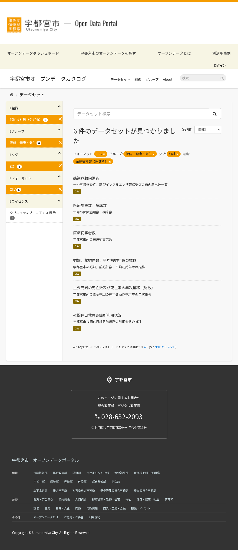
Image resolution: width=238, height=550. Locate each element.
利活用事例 (221, 53)
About (167, 79)
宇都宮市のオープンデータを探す (108, 53)
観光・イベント (141, 508)
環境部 (54, 481)
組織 (138, 79)
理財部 (77, 473)
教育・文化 (63, 508)
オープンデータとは (174, 53)
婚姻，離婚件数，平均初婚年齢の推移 (104, 260)
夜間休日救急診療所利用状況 (97, 315)
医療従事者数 (84, 232)
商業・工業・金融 (114, 508)
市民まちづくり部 (97, 473)
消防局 (116, 481)
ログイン (220, 65)
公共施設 (64, 499)
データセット (120, 79)
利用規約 (94, 517)
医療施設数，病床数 (90, 205)
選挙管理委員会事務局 (114, 490)
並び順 (187, 129)
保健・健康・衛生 (148, 499)
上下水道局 (40, 490)
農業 (47, 508)
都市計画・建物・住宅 (106, 499)
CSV (77, 191)
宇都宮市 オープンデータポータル (45, 460)
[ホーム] (12, 94)
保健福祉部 (121, 473)
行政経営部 (40, 473)
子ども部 (39, 481)
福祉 (128, 499)
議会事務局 (60, 490)
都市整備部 (99, 481)
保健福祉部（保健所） (148, 473)
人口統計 (80, 499)
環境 (36, 508)
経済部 (68, 481)
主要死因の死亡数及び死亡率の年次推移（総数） (114, 287)
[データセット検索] (203, 77)
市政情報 (92, 508)
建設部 (82, 481)
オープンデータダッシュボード (33, 53)
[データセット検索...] (141, 113)
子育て (169, 499)
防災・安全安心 (43, 499)
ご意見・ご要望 (73, 517)
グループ (152, 79)
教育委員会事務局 (84, 490)
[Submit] (222, 78)
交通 (78, 508)
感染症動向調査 (86, 178)
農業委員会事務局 (145, 490)
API (146, 347)
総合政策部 (60, 473)
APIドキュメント (165, 347)
